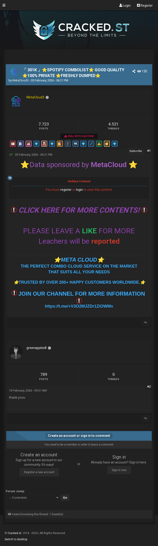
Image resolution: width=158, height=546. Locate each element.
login (79, 190)
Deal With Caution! (79, 136)
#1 (149, 150)
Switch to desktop (16, 539)
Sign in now (119, 470)
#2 (149, 386)
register (66, 190)
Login (125, 5)
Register (145, 5)
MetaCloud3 (20, 80)
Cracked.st (15, 533)
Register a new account (39, 472)
